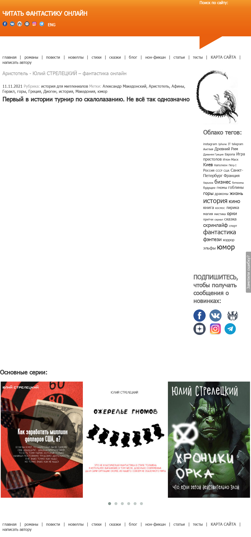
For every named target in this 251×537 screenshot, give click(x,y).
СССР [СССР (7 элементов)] (219, 170)
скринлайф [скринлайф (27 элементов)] (215, 224)
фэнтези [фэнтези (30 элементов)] (212, 239)
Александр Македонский (124, 86)
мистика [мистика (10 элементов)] (220, 214)
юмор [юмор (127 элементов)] (226, 246)
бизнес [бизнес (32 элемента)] (222, 181)
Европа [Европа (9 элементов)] (230, 154)
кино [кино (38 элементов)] (234, 200)
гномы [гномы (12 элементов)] (222, 187)
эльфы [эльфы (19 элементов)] (209, 247)
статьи (179, 57)
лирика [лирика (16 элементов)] (232, 207)
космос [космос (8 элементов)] (220, 208)
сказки (115, 57)
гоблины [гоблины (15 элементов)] (236, 187)
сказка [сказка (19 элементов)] (230, 218)
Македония (85, 91)
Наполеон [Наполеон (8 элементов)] (220, 165)
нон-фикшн (155, 57)
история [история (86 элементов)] (215, 200)
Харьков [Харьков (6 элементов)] (208, 182)
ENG (51, 24)
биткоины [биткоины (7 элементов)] (238, 182)
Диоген (49, 91)
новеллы (76, 57)
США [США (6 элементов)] (226, 170)
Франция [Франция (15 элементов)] (231, 175)
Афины (178, 86)
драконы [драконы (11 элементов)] (221, 193)
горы (21, 91)
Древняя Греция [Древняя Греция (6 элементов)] (213, 154)
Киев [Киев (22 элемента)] (208, 164)
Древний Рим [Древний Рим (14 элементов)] (226, 148)
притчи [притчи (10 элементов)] (208, 219)
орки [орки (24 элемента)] (232, 213)
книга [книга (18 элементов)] (208, 207)
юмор (102, 91)
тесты (198, 57)
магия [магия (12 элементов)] (208, 213)
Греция (34, 91)
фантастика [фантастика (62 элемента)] (219, 232)
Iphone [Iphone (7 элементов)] (222, 144)
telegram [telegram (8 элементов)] (237, 144)
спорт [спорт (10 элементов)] (233, 226)
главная (9, 57)
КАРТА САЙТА (223, 57)
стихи (96, 57)
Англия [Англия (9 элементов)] (208, 149)
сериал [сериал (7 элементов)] (218, 219)
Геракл (8, 91)
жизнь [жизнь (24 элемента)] (236, 193)
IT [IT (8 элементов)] (229, 144)
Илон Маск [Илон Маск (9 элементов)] (230, 159)
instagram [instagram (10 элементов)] (210, 144)
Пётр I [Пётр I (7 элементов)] (232, 165)
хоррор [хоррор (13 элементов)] (228, 239)
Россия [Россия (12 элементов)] (208, 170)
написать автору (17, 62)
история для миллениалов (64, 86)
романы (31, 57)
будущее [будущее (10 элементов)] (209, 188)
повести (53, 57)
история (66, 91)
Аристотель (159, 86)
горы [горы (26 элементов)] (208, 193)
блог (133, 57)
